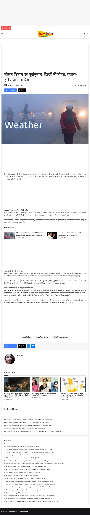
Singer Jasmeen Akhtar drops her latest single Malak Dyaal (22, 446)
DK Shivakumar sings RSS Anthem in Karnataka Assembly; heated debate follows (28, 493)
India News (7, 441)
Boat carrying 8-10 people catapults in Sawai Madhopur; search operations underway (29, 481)
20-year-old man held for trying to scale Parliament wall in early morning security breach (30, 495)
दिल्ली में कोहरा (26, 337)
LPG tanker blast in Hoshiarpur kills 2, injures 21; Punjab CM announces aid (26, 458)
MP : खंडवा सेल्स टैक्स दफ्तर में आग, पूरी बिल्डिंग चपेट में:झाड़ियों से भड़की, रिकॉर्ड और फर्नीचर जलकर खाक (28, 419)
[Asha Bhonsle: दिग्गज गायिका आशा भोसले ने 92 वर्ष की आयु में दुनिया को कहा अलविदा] (52, 235)
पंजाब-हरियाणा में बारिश (42, 337)
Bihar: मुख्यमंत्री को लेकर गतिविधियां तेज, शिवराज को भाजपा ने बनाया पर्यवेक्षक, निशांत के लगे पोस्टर (26, 422)
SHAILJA (10, 85)
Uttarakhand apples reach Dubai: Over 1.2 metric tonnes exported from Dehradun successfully (32, 501)
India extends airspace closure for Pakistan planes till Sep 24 (22, 472)
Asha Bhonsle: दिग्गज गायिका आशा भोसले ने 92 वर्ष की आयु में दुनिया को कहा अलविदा (24, 428)
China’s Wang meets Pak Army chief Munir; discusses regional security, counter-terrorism (30, 490)
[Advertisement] (45, 13)
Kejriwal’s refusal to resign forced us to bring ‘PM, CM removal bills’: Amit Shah (27, 487)
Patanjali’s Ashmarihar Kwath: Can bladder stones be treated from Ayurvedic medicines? (30, 484)
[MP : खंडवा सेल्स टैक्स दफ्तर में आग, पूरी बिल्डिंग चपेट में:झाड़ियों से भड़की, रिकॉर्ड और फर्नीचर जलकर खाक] (9, 235)
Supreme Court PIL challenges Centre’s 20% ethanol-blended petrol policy (26, 478)
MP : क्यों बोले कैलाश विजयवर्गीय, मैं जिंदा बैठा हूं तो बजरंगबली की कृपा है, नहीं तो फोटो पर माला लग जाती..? (28, 425)
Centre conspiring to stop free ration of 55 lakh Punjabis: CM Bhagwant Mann (27, 455)
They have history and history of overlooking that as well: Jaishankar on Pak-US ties (29, 452)
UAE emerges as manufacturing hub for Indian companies (21, 475)
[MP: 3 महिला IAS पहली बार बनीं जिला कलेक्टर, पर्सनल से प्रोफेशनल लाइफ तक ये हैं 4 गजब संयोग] (45, 384)
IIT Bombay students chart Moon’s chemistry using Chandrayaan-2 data (25, 466)
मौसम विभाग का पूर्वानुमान (60, 337)
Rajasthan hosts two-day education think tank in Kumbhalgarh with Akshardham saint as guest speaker (34, 463)
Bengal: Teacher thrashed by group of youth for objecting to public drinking (26, 461)
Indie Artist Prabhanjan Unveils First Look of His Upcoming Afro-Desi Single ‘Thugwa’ (29, 449)
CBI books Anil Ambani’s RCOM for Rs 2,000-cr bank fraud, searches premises (27, 469)
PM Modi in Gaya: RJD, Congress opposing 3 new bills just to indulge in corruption (28, 498)
